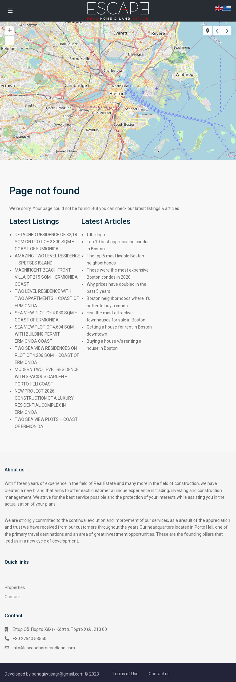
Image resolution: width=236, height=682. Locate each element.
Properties (15, 587)
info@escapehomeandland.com (44, 647)
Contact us (159, 673)
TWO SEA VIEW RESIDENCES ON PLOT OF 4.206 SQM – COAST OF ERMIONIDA (47, 355)
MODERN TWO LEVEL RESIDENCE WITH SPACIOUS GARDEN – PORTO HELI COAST (47, 376)
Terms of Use (125, 673)
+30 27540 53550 (29, 638)
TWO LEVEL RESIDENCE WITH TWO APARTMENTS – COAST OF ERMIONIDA (47, 298)
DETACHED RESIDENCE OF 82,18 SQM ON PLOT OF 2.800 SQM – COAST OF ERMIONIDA (46, 241)
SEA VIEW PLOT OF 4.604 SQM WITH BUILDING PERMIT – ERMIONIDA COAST (44, 334)
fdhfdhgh (96, 234)
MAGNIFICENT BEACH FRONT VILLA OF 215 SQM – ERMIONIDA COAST (46, 277)
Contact (12, 596)
